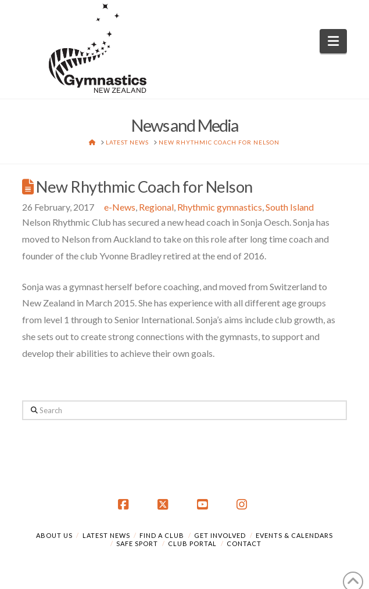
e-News (119, 206)
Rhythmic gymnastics (219, 206)
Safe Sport (137, 543)
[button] (333, 41)
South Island (290, 206)
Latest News (106, 535)
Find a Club (161, 535)
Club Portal (192, 543)
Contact (244, 543)
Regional (156, 206)
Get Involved (220, 535)
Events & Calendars (294, 535)
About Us (54, 535)
